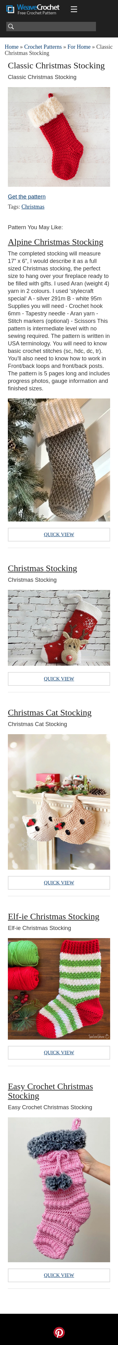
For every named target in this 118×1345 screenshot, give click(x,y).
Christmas (32, 207)
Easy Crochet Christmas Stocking (50, 1090)
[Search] (51, 26)
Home (12, 47)
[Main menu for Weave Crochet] (74, 9)
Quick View (59, 534)
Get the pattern (27, 197)
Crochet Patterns (43, 47)
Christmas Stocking (42, 568)
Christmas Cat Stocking (50, 712)
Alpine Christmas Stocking (55, 242)
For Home (79, 47)
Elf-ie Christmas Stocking (53, 916)
